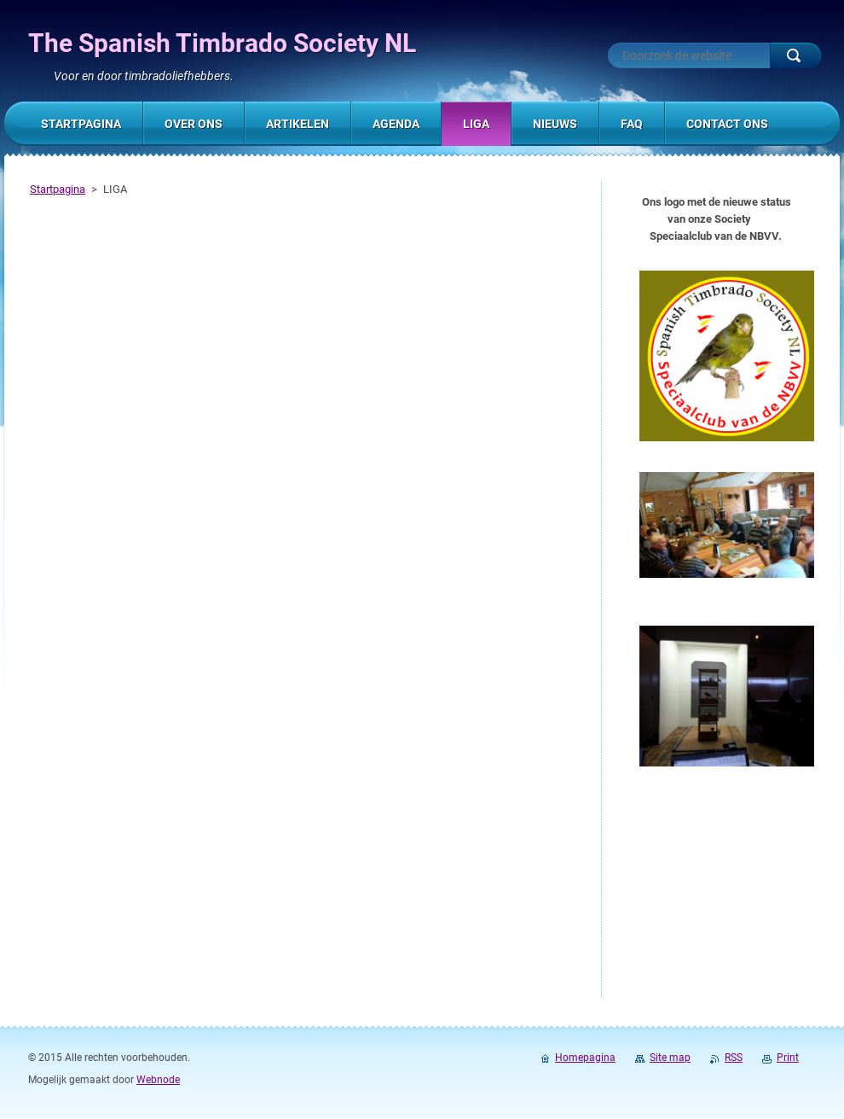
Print (788, 1058)
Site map (670, 1058)
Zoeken (795, 55)
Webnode (158, 1080)
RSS (734, 1058)
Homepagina (585, 1058)
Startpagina (57, 189)
